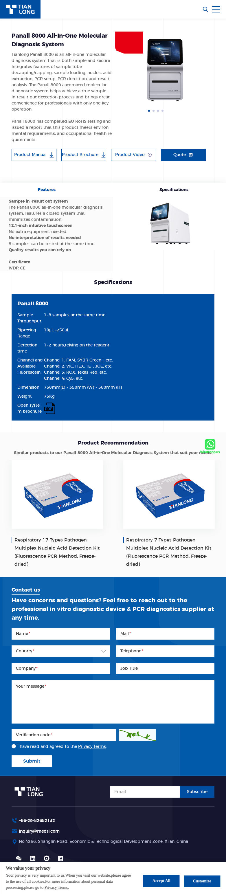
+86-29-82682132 (37, 821)
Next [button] (211, 70)
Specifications (173, 190)
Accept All (160, 881)
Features (47, 190)
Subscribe (197, 792)
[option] (165, 70)
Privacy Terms (56, 887)
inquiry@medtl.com (39, 831)
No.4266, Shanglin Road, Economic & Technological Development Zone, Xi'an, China (103, 842)
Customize (202, 881)
